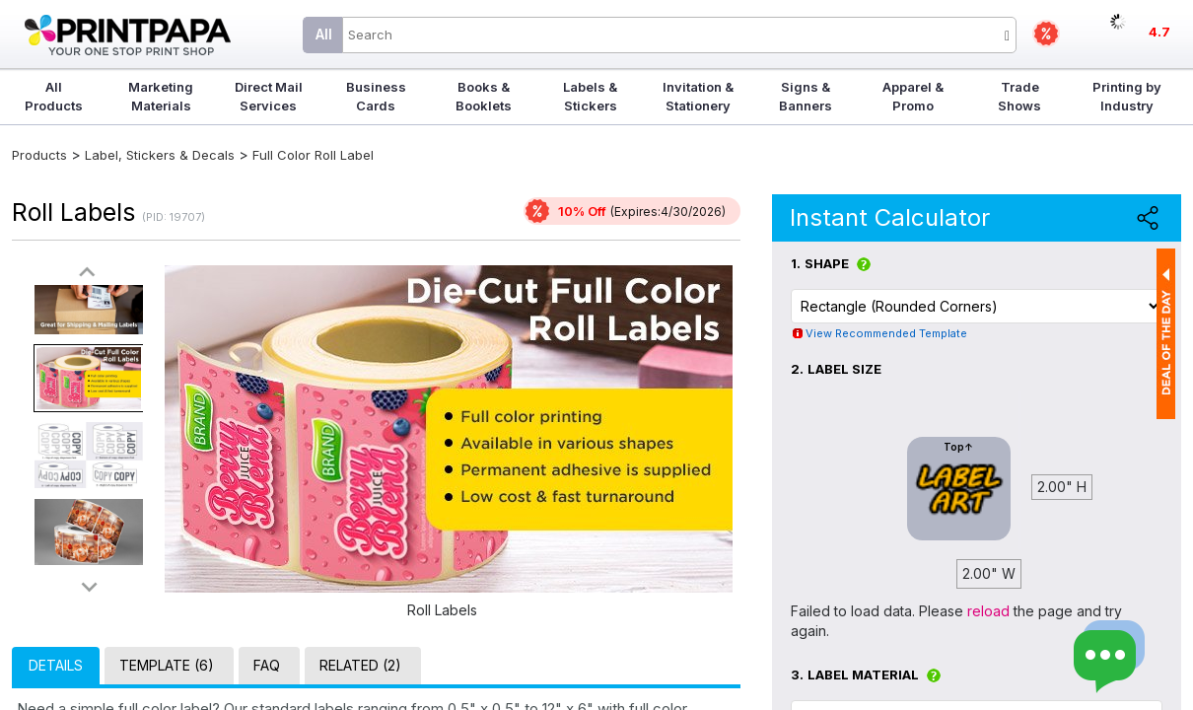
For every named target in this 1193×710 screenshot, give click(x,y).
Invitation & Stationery (698, 96)
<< (88, 272)
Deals (1046, 33)
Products (39, 155)
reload (988, 611)
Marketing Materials (160, 96)
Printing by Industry (1126, 96)
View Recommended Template (886, 333)
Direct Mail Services (269, 96)
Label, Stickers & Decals (162, 155)
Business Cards (376, 96)
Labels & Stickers (590, 96)
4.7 (1159, 31)
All (324, 34)
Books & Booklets (484, 96)
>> (88, 586)
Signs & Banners (805, 96)
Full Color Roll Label (313, 155)
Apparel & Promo (913, 96)
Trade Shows (1019, 96)
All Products (54, 96)
